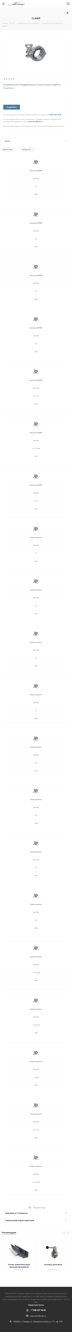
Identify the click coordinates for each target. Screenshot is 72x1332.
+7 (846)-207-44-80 (54, 115)
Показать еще (39, 1207)
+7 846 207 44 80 (38, 1310)
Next (68, 1233)
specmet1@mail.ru (35, 121)
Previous (64, 1233)
